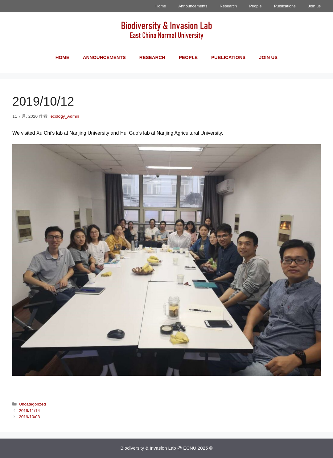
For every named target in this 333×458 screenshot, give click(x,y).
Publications (285, 6)
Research (228, 6)
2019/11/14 (29, 410)
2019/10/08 (29, 416)
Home (160, 6)
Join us (314, 6)
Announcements (193, 6)
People (255, 6)
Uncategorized (32, 404)
